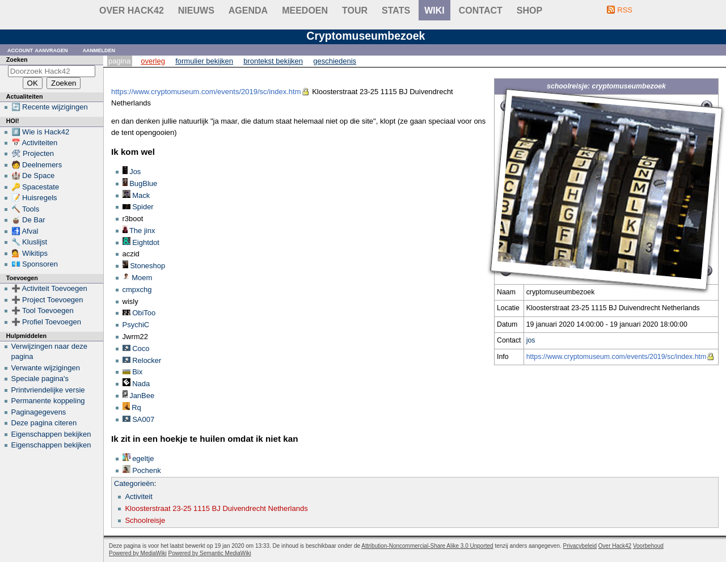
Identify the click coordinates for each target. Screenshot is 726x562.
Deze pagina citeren (44, 423)
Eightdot (145, 242)
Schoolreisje (145, 520)
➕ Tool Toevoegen (42, 310)
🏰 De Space (33, 175)
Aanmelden (99, 49)
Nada (141, 383)
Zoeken (17, 59)
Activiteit (138, 496)
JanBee (141, 395)
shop (529, 10)
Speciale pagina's (40, 378)
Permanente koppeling (48, 400)
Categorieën (134, 483)
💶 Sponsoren (34, 264)
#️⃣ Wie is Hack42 (40, 132)
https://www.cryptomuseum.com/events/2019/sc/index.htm (616, 357)
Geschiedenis (334, 61)
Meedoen (305, 10)
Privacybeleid (580, 546)
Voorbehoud (648, 546)
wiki (434, 10)
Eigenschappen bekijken (51, 434)
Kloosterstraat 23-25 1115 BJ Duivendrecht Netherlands (216, 508)
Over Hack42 (131, 10)
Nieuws (196, 10)
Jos (135, 171)
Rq (136, 407)
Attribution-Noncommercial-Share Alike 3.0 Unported (427, 546)
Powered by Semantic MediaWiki (209, 553)
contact (481, 10)
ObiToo (143, 313)
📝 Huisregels (34, 197)
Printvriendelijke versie (48, 390)
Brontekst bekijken (273, 61)
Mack (141, 195)
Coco (140, 348)
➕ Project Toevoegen (47, 299)
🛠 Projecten (32, 153)
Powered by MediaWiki (138, 553)
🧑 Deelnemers (36, 164)
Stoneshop (147, 265)
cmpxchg (137, 289)
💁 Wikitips (29, 253)
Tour (355, 10)
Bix (137, 371)
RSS (624, 10)
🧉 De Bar (28, 219)
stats (396, 10)
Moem (142, 277)
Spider (143, 206)
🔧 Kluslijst (29, 242)
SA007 (143, 419)
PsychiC (136, 324)
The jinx (142, 230)
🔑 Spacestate (35, 187)
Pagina (119, 61)
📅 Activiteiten (34, 142)
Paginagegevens (38, 412)
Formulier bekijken (204, 61)
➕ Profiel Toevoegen (46, 322)
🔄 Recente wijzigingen (49, 107)
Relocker (146, 360)
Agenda (248, 10)
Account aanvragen (37, 49)
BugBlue (143, 183)
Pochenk (146, 470)
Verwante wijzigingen (45, 368)
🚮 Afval (25, 231)
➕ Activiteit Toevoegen (49, 288)
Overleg (153, 61)
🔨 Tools (25, 209)
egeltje (143, 458)
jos (530, 340)
